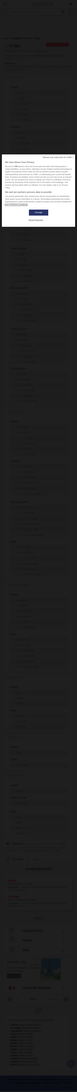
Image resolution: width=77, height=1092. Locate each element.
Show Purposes (36, 220)
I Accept (38, 212)
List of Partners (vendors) (16, 205)
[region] (38, 190)
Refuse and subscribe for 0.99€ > (58, 157)
